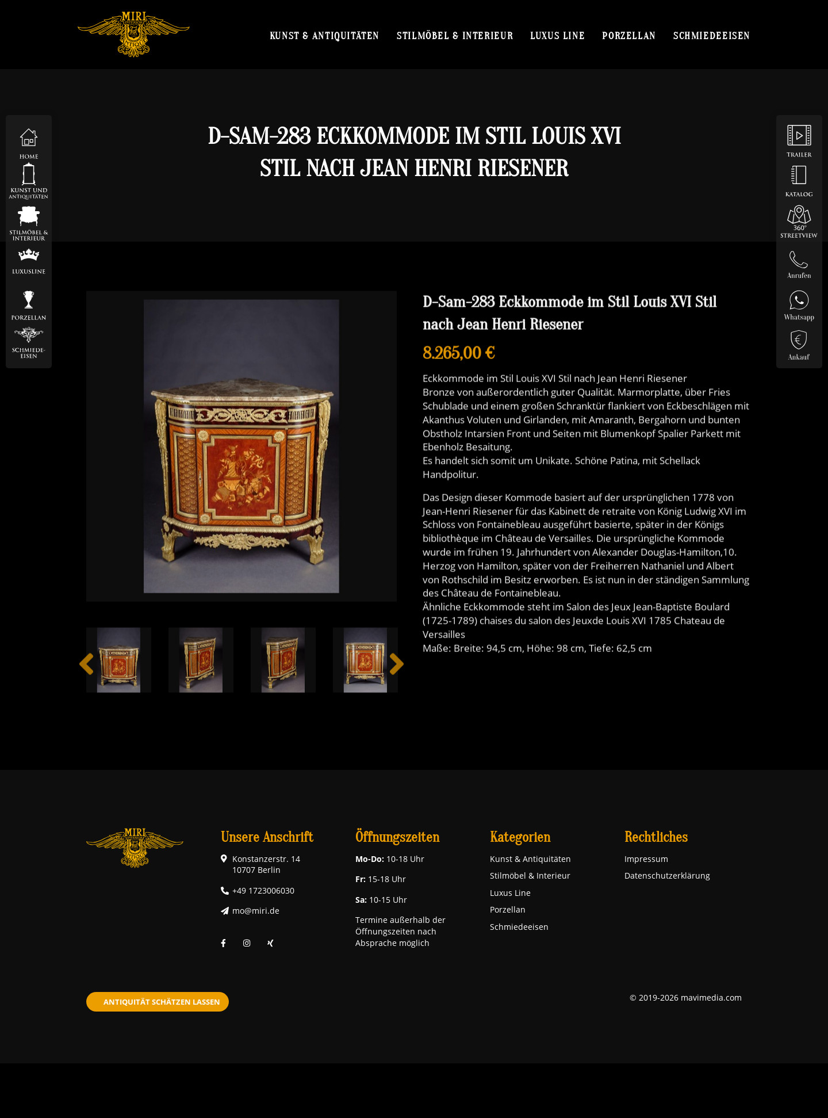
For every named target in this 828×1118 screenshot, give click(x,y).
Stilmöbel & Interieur (455, 35)
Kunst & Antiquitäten (324, 35)
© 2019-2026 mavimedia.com (686, 997)
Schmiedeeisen (711, 35)
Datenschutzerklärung (667, 875)
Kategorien (520, 837)
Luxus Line (557, 35)
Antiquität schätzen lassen (161, 1002)
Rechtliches (656, 837)
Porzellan (629, 35)
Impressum (646, 858)
